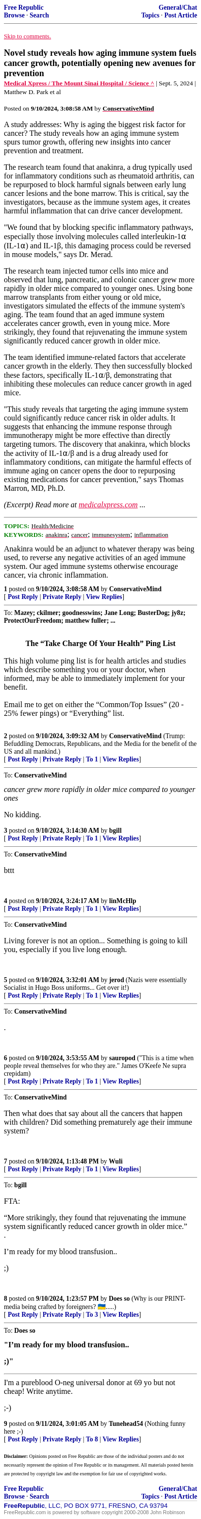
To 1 (92, 759)
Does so (119, 1298)
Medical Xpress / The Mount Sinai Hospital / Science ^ (79, 83)
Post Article (180, 15)
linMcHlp (122, 901)
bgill (115, 830)
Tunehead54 (126, 1423)
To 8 (92, 1439)
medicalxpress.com (108, 505)
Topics (150, 15)
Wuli (115, 1161)
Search (39, 15)
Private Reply (62, 596)
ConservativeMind (135, 589)
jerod (116, 980)
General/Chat (178, 7)
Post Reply (23, 596)
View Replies (104, 596)
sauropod (122, 1058)
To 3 (92, 1314)
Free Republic (24, 7)
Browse (14, 15)
